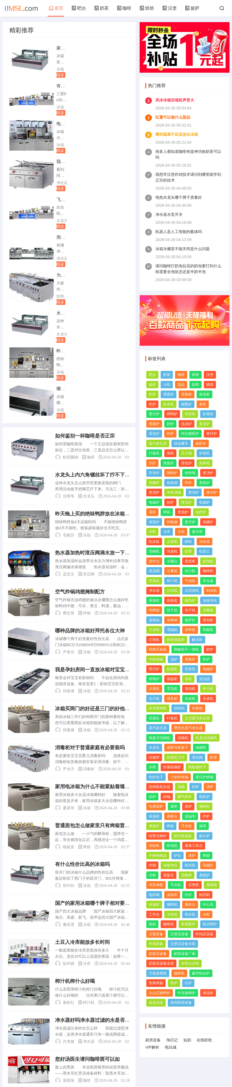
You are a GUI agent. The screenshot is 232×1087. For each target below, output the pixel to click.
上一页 (40, 1024)
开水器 (208, 581)
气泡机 (190, 581)
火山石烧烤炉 (159, 993)
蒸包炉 (154, 433)
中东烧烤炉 (186, 993)
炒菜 (188, 551)
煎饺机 (190, 414)
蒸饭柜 (186, 394)
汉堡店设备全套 (182, 944)
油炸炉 (200, 512)
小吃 (166, 385)
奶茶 (101, 8)
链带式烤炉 (158, 836)
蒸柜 (202, 404)
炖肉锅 (190, 473)
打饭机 (154, 453)
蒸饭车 (168, 875)
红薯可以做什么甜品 (172, 117)
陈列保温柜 (183, 836)
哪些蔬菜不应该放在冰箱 (176, 134)
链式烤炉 (210, 924)
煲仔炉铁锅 (204, 777)
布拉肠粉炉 (190, 433)
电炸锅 (154, 895)
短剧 (187, 1040)
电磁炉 (154, 502)
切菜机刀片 (176, 757)
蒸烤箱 (204, 463)
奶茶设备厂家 (184, 954)
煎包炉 (154, 473)
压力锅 (186, 453)
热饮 (152, 924)
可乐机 (175, 885)
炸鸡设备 (156, 944)
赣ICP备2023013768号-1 (177, 1070)
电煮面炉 (156, 806)
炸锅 (87, 424)
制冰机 (154, 541)
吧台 (79, 8)
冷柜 (152, 532)
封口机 (190, 571)
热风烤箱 (156, 983)
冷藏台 (172, 561)
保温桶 (154, 571)
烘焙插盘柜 (176, 640)
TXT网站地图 (144, 1070)
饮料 (60, 182)
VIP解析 (152, 1047)
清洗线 (204, 679)
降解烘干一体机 (186, 649)
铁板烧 (172, 483)
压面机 (154, 640)
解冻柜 (197, 640)
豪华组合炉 (201, 973)
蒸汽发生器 (158, 443)
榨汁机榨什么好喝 (75, 792)
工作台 (154, 914)
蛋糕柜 (190, 561)
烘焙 (147, 8)
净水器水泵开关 (169, 214)
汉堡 (169, 8)
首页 (56, 8)
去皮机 (190, 698)
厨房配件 (188, 924)
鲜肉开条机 (158, 649)
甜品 (181, 385)
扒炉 (152, 463)
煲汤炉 (204, 424)
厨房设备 (153, 1040)
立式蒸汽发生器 (197, 718)
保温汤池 (156, 1002)
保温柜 (154, 816)
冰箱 (60, 69)
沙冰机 (172, 590)
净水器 (125, 145)
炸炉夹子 (156, 777)
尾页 (110, 1024)
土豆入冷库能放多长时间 (82, 753)
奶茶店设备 (158, 954)
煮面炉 (168, 394)
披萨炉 (200, 443)
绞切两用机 (158, 708)
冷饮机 (172, 914)
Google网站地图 (116, 1070)
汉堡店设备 (179, 934)
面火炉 (204, 836)
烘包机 (172, 846)
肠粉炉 (172, 473)
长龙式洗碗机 (206, 738)
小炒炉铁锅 (179, 777)
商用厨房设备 (181, 1002)
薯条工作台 (194, 846)
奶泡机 (208, 561)
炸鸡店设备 (204, 934)
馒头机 (172, 698)
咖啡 (124, 8)
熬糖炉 (154, 483)
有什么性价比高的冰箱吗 (82, 675)
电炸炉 (204, 797)
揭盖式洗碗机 (159, 738)
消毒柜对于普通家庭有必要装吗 (90, 558)
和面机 (208, 630)
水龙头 (62, 145)
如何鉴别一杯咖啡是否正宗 (85, 247)
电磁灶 (208, 865)
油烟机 (200, 747)
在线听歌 (204, 1040)
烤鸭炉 (172, 414)
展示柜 (197, 532)
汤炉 (174, 659)
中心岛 (208, 904)
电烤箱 (154, 610)
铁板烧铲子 (197, 767)
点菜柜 (172, 541)
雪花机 (172, 689)
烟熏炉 (186, 404)
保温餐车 (181, 443)
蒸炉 (188, 806)
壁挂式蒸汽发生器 (188, 728)
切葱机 (154, 718)
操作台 (154, 561)
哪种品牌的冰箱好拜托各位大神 (90, 441)
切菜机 (197, 708)
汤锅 (181, 787)
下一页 (94, 1024)
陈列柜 (204, 895)
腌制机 (204, 806)
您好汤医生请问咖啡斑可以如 (87, 870)
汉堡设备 (156, 934)
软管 (213, 757)
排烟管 (154, 757)
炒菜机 (208, 414)
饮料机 (190, 630)
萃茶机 (154, 581)
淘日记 (172, 1040)
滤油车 (190, 816)
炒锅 (166, 797)
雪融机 (172, 630)
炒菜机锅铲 (172, 767)
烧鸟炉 (190, 600)
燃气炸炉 (185, 797)
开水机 (186, 826)
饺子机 (172, 610)
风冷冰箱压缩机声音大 (174, 100)
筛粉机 (154, 846)
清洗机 (190, 689)
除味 (188, 541)
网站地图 (64, 1070)
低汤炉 (186, 424)
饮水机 (168, 404)
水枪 (152, 767)
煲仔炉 (154, 414)
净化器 (125, 107)
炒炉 (170, 424)
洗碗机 (154, 551)
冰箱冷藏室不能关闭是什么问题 (182, 249)
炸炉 (152, 394)
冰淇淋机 (192, 590)
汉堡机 (193, 885)
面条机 (172, 600)
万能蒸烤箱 (158, 973)
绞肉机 (179, 708)
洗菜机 (172, 551)
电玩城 (170, 1047)
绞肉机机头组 (159, 787)
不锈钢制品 (158, 855)
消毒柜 (89, 580)
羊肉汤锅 (174, 492)
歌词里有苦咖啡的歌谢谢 (82, 909)
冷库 (87, 775)
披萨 (192, 8)
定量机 (172, 571)
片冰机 (154, 630)
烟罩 (202, 826)
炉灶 (177, 855)
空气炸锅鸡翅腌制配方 (80, 402)
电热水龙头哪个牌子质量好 (178, 197)
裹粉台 (172, 816)
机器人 (204, 551)
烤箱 (87, 658)
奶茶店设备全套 (161, 963)
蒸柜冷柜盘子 (177, 747)
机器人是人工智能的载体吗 (178, 231)
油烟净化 (210, 600)
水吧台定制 (190, 963)
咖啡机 (208, 571)
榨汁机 (89, 814)
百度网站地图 (87, 1070)
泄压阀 (89, 385)
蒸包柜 (204, 394)
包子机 (190, 610)
